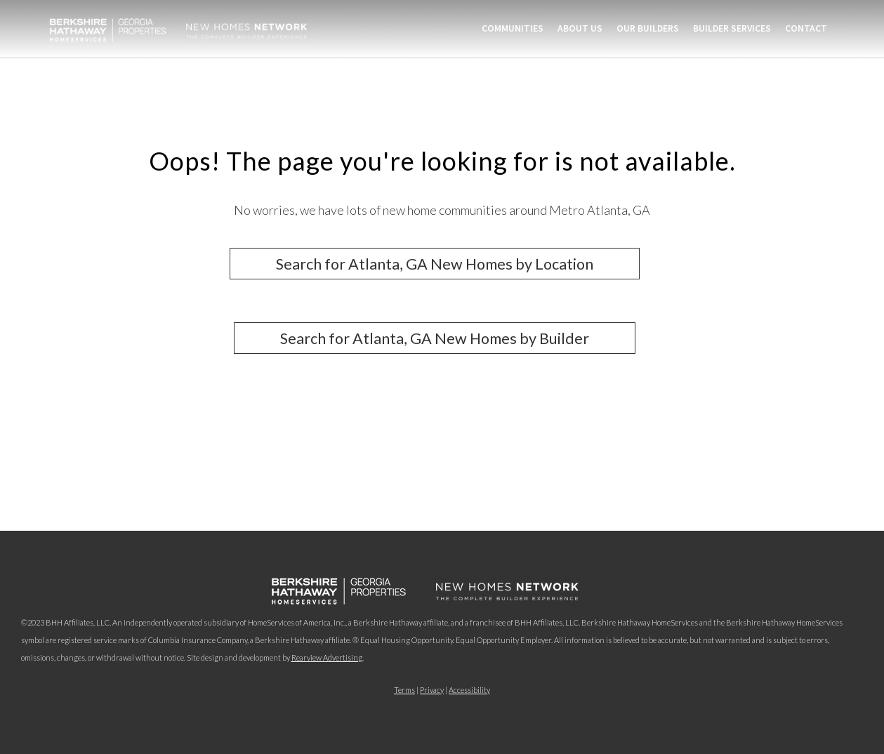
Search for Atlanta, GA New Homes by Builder (434, 338)
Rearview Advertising (326, 657)
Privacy (432, 689)
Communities (512, 28)
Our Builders (647, 28)
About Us (580, 28)
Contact (806, 28)
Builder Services (732, 28)
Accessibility (469, 689)
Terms (404, 689)
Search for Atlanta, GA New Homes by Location (434, 263)
